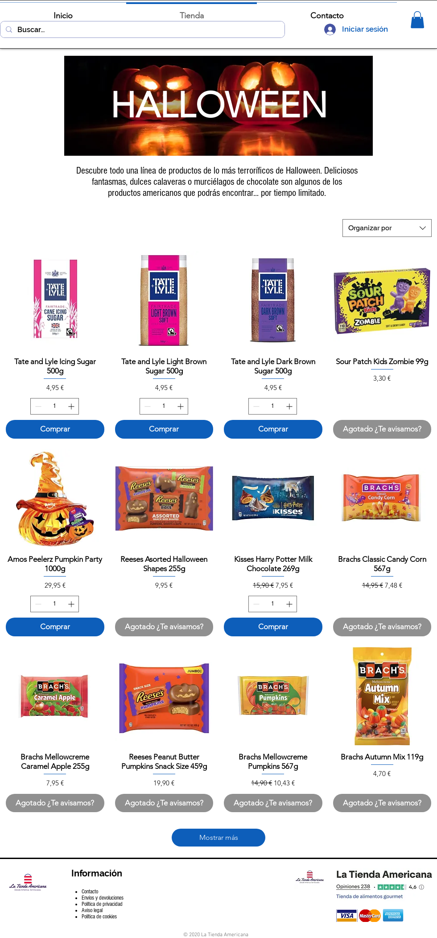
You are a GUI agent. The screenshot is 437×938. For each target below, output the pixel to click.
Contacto (90, 891)
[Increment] (72, 406)
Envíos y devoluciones (103, 898)
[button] (417, 19)
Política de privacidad (102, 904)
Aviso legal (92, 910)
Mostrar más (218, 837)
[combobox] (387, 228)
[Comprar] (55, 429)
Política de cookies (99, 916)
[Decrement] (37, 406)
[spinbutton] (54, 406)
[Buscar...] (141, 29)
